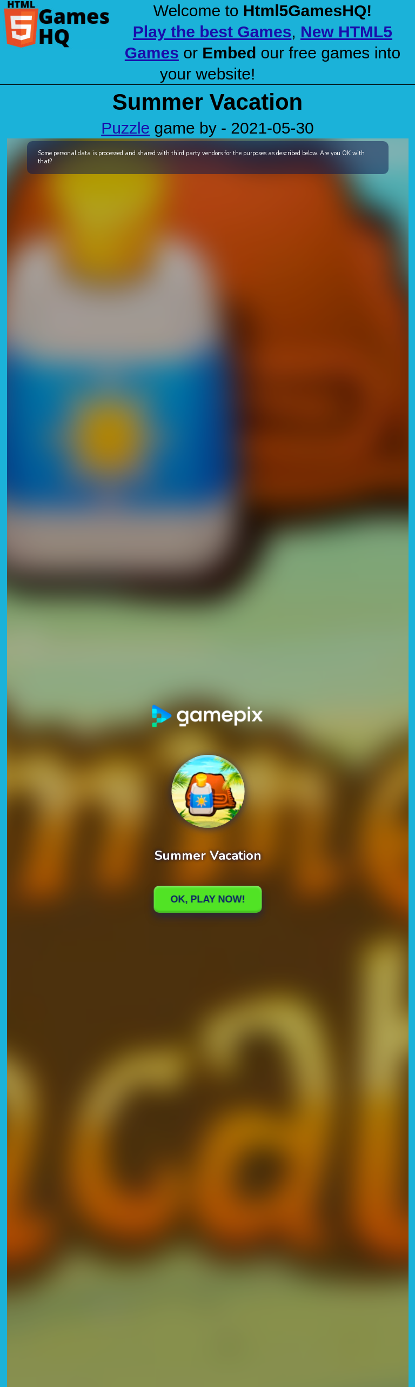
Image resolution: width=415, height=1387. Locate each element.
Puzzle (125, 128)
